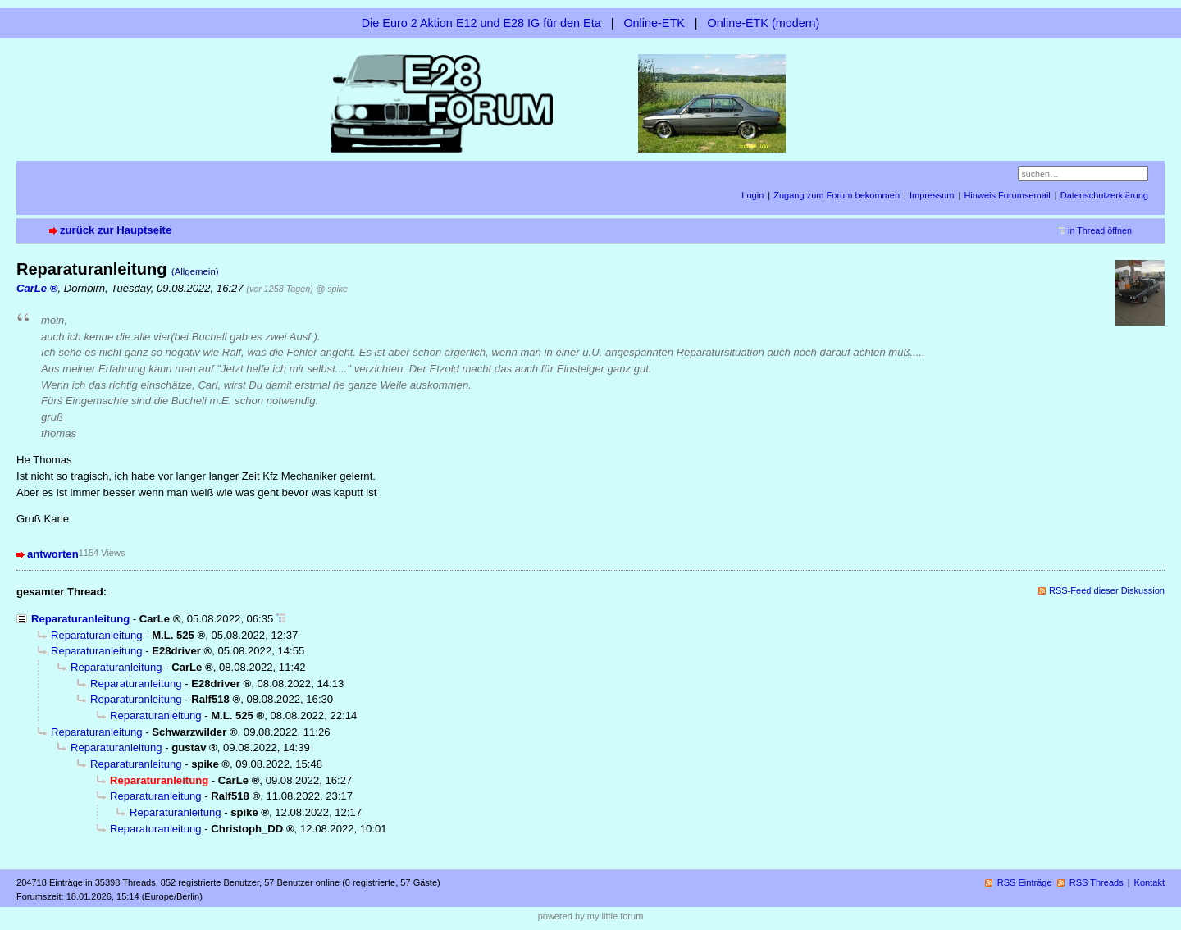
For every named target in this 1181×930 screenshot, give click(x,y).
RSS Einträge (1024, 882)
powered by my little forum (591, 916)
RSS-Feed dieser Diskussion (1107, 590)
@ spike (332, 289)
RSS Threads (1096, 882)
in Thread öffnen (1100, 230)
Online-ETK (653, 23)
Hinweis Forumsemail (1007, 195)
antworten (53, 554)
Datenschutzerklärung (1104, 195)
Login (752, 195)
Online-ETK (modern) (764, 23)
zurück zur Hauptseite (115, 230)
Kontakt (1149, 882)
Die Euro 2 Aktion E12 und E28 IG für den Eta (481, 23)
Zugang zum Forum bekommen (836, 195)
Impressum (932, 195)
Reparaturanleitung (80, 619)
